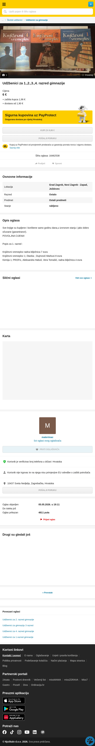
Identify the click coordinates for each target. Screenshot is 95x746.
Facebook (5, 732)
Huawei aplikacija (14, 717)
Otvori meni (4, 4)
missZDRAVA (71, 679)
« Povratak (47, 593)
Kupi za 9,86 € (47, 130)
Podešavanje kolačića (36, 660)
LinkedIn (35, 732)
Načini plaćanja (59, 660)
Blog (5, 665)
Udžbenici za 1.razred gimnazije (18, 637)
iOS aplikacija (14, 700)
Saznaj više (15, 148)
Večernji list (40, 679)
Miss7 (85, 679)
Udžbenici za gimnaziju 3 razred (18, 625)
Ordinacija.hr (37, 685)
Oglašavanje (42, 655)
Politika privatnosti (12, 660)
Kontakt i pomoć (12, 655)
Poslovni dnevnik (21, 679)
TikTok (12, 732)
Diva (25, 685)
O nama (28, 655)
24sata (6, 679)
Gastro (6, 685)
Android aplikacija (14, 708)
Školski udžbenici (14, 20)
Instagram (19, 732)
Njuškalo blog (43, 732)
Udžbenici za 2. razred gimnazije (18, 619)
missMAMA (55, 679)
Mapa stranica (77, 660)
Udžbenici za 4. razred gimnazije (18, 631)
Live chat (90, 741)
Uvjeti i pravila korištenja (65, 655)
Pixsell (16, 685)
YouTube (27, 732)
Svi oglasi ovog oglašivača (47, 440)
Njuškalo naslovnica (47, 4)
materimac (47, 437)
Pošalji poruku (47, 138)
